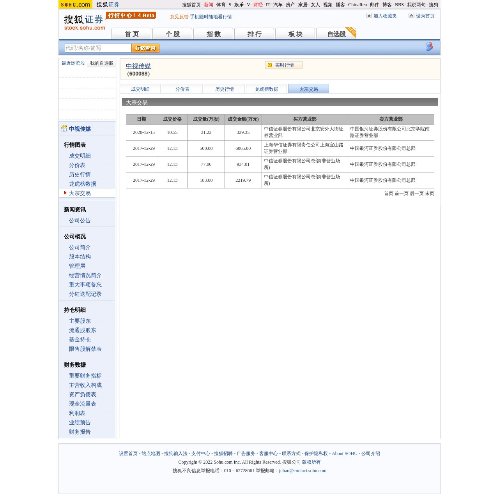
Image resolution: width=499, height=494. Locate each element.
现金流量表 (82, 404)
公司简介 (80, 247)
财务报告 (80, 432)
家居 (303, 4)
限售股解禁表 (85, 349)
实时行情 (284, 65)
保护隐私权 (316, 453)
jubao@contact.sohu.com (303, 470)
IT (268, 4)
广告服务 (246, 453)
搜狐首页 (191, 4)
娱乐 (239, 4)
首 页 (132, 34)
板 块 (295, 34)
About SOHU (344, 453)
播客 (340, 4)
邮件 (374, 4)
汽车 (278, 4)
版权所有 (311, 462)
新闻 (208, 4)
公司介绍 (370, 453)
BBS (399, 4)
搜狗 (433, 4)
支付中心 (200, 453)
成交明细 (80, 156)
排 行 (255, 34)
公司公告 (80, 220)
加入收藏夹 (385, 16)
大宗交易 (80, 193)
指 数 (214, 34)
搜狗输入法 (176, 453)
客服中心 (268, 453)
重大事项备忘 (85, 285)
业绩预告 (80, 422)
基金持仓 (80, 340)
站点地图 (151, 453)
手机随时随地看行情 (211, 16)
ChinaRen (357, 4)
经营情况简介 (85, 275)
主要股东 (80, 321)
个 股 (173, 34)
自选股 (336, 34)
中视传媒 (138, 66)
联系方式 (291, 453)
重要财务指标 (85, 376)
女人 (315, 4)
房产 (290, 4)
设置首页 (128, 453)
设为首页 (425, 16)
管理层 (77, 266)
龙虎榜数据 (82, 184)
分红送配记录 (85, 294)
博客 (387, 4)
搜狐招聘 (223, 453)
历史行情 (80, 175)
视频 (328, 4)
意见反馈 (179, 16)
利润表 (77, 413)
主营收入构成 (85, 385)
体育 (221, 4)
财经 (258, 4)
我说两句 (416, 4)
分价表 (77, 165)
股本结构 (80, 257)
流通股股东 (82, 330)
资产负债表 (82, 394)
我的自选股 (101, 63)
